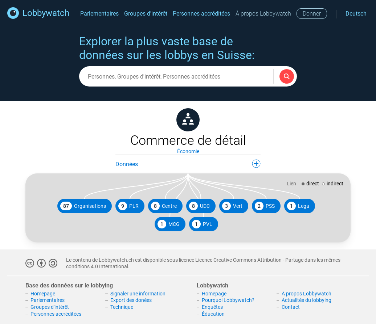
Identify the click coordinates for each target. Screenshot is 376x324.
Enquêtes (212, 307)
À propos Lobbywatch (263, 13)
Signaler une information (137, 293)
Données (188, 163)
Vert (232, 206)
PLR (128, 206)
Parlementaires (99, 13)
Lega (298, 206)
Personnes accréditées (201, 13)
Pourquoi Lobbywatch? (228, 300)
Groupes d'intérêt (145, 13)
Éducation (213, 314)
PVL (202, 224)
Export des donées (131, 300)
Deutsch (356, 13)
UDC (199, 206)
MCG (169, 224)
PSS (265, 206)
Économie (188, 151)
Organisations (83, 206)
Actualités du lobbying (306, 300)
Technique (121, 307)
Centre (164, 206)
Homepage (42, 293)
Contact (291, 307)
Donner (312, 13)
